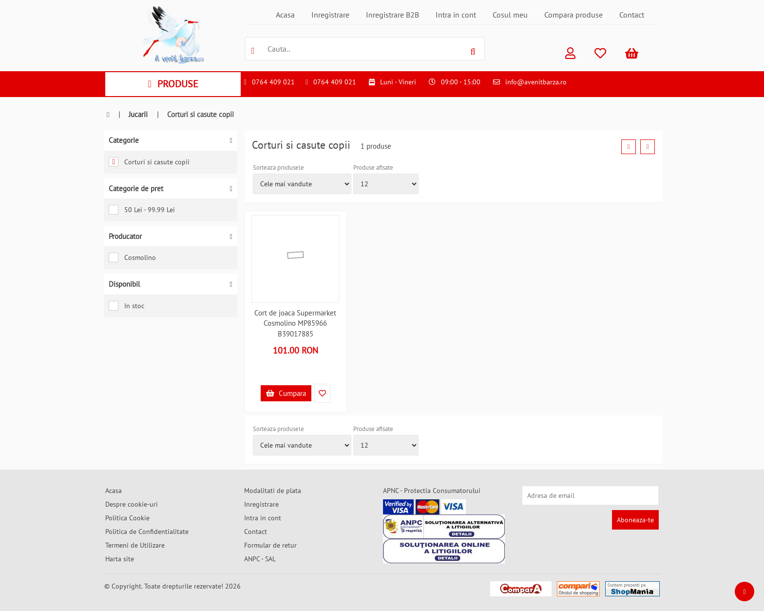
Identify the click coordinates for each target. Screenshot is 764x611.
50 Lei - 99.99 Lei (142, 210)
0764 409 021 (273, 82)
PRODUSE (173, 84)
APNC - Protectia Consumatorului (431, 490)
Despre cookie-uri (131, 504)
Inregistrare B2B (392, 15)
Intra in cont (456, 15)
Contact (631, 15)
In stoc (126, 306)
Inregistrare (330, 15)
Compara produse (573, 15)
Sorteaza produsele (278, 167)
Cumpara (286, 393)
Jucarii (138, 114)
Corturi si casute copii (149, 162)
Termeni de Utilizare (135, 545)
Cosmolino (132, 257)
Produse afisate (373, 167)
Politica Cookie (127, 517)
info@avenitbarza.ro (536, 82)
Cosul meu (510, 15)
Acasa (285, 15)
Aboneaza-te (635, 519)
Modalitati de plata (272, 490)
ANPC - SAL (260, 558)
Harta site (119, 558)
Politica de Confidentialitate (147, 531)
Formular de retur (270, 545)
